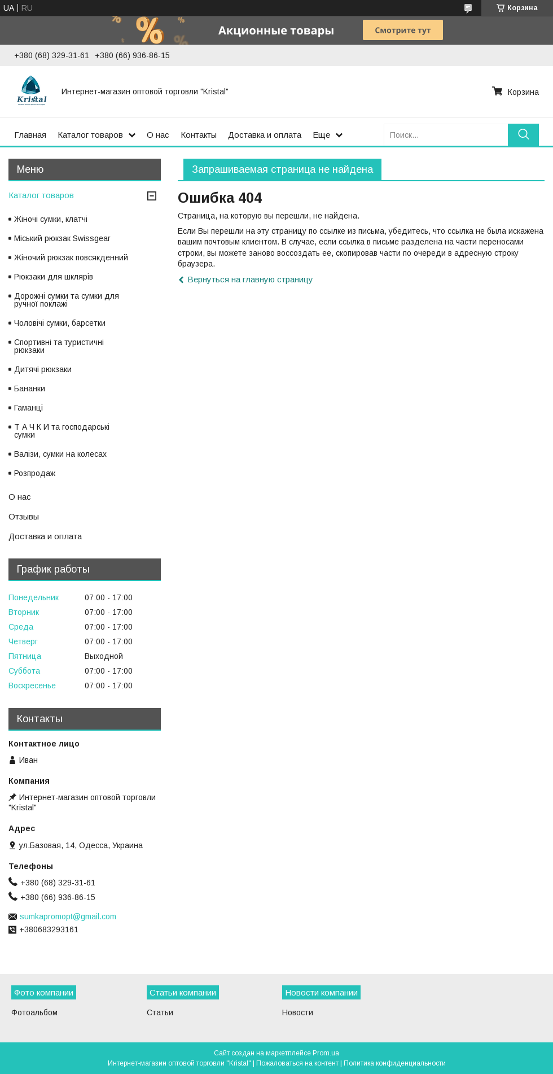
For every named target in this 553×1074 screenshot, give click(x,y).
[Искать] (523, 135)
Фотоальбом (34, 1012)
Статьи (160, 1012)
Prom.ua (326, 1053)
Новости (297, 1012)
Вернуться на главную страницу (250, 279)
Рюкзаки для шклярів (53, 276)
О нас (158, 134)
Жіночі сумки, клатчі (50, 219)
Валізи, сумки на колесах (60, 454)
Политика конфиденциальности (395, 1063)
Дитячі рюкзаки (43, 369)
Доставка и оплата (264, 134)
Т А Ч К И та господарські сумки (61, 430)
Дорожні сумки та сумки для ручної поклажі (66, 299)
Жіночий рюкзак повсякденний (71, 257)
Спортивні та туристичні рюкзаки (59, 346)
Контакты (199, 134)
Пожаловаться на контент (297, 1063)
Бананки (29, 388)
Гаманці (28, 407)
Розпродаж (34, 473)
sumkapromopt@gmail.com (68, 916)
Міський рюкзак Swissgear (62, 238)
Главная (30, 134)
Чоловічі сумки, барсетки (60, 323)
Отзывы (23, 516)
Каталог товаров (90, 134)
